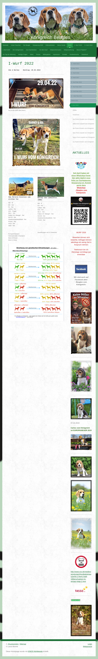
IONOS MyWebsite (35, 651)
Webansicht (87, 647)
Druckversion (12, 644)
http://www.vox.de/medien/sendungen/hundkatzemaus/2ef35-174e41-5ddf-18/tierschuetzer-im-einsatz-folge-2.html (81, 576)
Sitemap (23, 644)
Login (90, 644)
